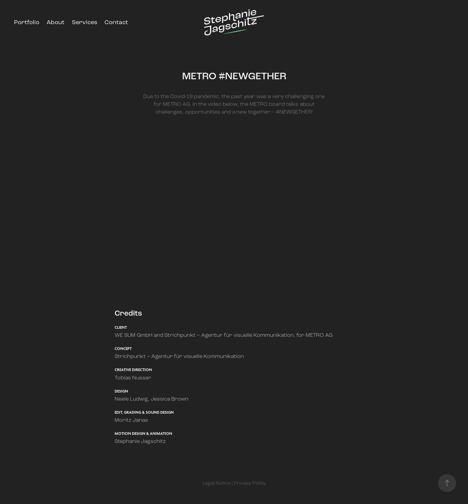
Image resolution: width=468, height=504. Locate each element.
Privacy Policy (250, 483)
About (55, 22)
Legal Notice (216, 483)
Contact (116, 22)
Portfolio (26, 22)
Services (84, 22)
